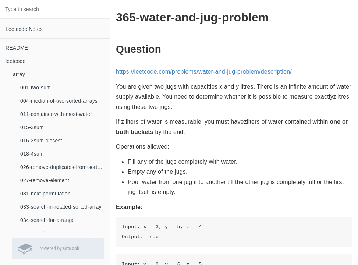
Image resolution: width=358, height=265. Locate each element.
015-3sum (32, 127)
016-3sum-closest (41, 141)
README (17, 48)
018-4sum (32, 154)
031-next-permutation (45, 194)
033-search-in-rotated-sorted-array (61, 207)
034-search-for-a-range (47, 220)
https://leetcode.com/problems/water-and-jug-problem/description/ (204, 71)
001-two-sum (35, 88)
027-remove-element (44, 180)
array (19, 74)
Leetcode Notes (24, 29)
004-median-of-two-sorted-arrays (59, 101)
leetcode (16, 61)
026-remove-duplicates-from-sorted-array (65, 167)
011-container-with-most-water (56, 114)
